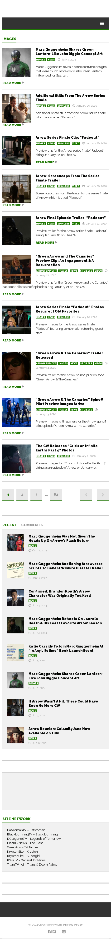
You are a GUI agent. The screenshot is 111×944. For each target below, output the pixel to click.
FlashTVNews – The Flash (25, 843)
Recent (9, 525)
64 (56, 494)
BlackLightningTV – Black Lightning (32, 834)
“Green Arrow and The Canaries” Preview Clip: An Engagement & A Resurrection (65, 260)
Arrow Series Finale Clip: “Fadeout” (67, 137)
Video (75, 143)
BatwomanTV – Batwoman (26, 830)
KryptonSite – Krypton (22, 851)
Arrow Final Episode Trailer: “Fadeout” (71, 218)
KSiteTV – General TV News (26, 860)
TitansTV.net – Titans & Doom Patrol (32, 864)
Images (9, 39)
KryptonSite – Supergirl (23, 856)
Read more (11, 82)
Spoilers (64, 106)
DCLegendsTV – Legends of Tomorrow (34, 838)
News (51, 60)
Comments (32, 525)
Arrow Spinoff (46, 271)
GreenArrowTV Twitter (22, 847)
